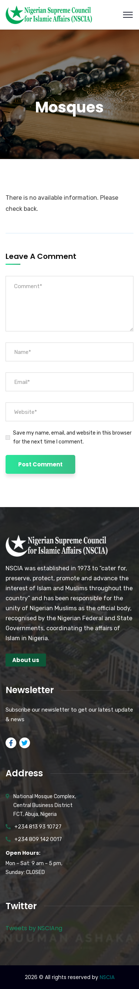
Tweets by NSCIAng (34, 928)
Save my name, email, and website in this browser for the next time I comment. (72, 437)
